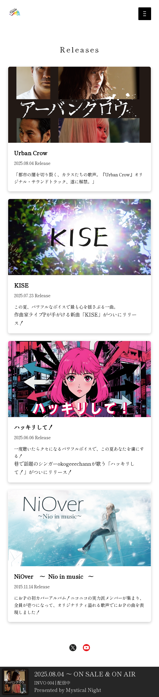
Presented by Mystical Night (67, 690)
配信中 (63, 682)
